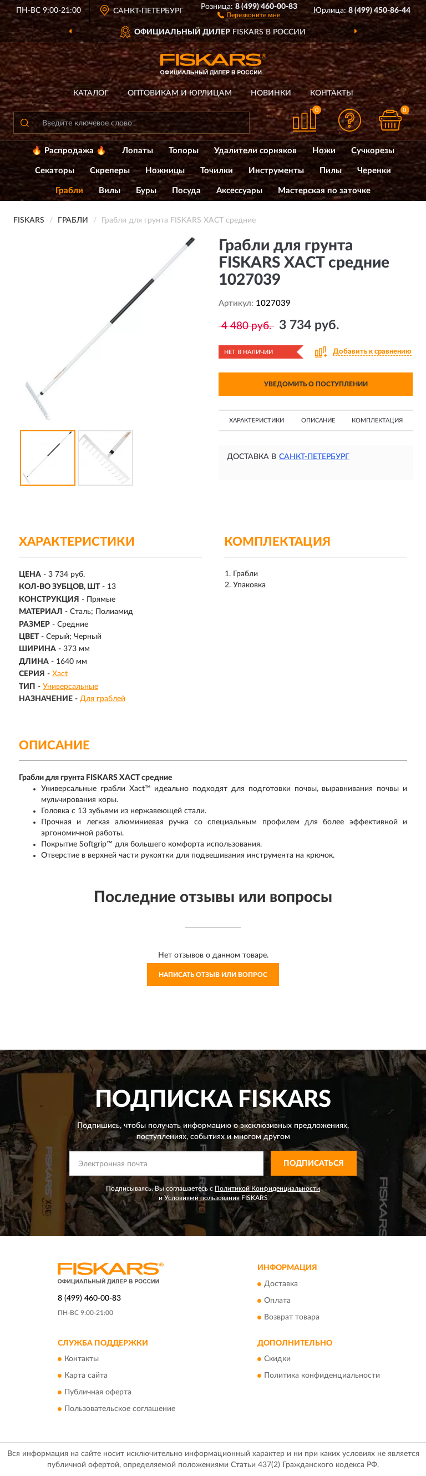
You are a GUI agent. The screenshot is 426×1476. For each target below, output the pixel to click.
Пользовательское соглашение (119, 1409)
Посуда (186, 191)
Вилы (109, 191)
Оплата (277, 1300)
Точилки (216, 171)
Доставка (281, 1284)
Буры (146, 191)
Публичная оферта (97, 1393)
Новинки (271, 93)
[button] (248, 14)
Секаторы (54, 171)
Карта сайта (86, 1376)
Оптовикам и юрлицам (180, 93)
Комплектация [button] (377, 420)
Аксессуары (239, 191)
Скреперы (110, 171)
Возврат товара (292, 1317)
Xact (60, 674)
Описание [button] (318, 420)
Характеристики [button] (256, 420)
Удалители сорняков (255, 151)
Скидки (277, 1359)
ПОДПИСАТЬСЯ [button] (313, 1163)
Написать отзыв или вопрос (213, 974)
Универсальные (70, 687)
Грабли (69, 191)
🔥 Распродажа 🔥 (69, 151)
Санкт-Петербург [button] (314, 457)
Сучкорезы (372, 151)
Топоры (184, 151)
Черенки (374, 171)
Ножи (324, 151)
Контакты (331, 93)
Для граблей (102, 699)
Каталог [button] (91, 93)
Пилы (331, 171)
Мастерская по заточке (324, 191)
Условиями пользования (202, 1198)
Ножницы (165, 171)
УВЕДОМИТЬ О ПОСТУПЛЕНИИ (316, 384)
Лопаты (137, 151)
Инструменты (276, 171)
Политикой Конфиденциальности (267, 1188)
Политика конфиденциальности (322, 1376)
